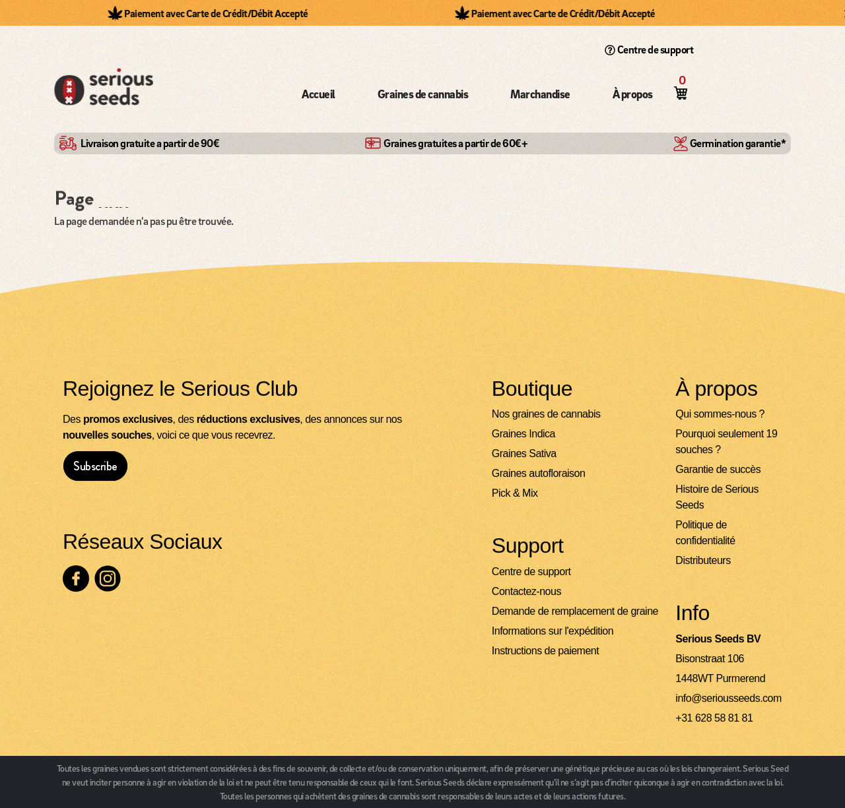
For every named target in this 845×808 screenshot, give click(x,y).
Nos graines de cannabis (546, 414)
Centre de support (649, 49)
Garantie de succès (717, 470)
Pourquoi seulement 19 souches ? (726, 442)
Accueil (318, 94)
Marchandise (540, 94)
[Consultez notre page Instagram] (107, 579)
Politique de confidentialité (705, 533)
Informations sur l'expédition (552, 631)
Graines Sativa (524, 454)
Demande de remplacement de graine (575, 611)
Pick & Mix (515, 493)
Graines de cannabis (423, 94)
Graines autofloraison (539, 474)
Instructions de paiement (545, 651)
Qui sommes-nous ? (719, 414)
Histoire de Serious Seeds (717, 497)
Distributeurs (702, 561)
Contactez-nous (526, 592)
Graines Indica (523, 434)
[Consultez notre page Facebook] (76, 579)
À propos (633, 94)
